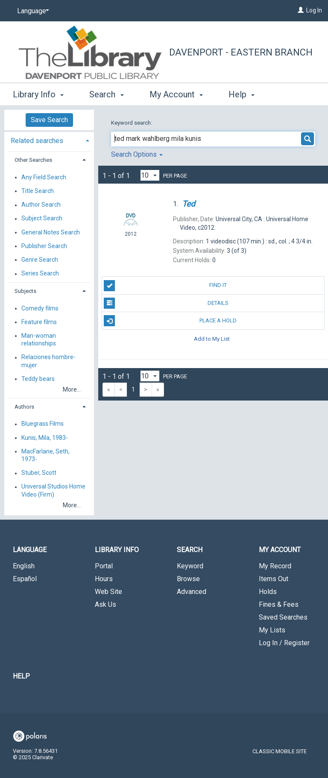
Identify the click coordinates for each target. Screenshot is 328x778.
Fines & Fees (279, 604)
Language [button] (30, 550)
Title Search (37, 190)
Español (25, 579)
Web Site (108, 592)
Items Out (273, 579)
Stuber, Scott (38, 473)
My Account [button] (176, 93)
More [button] (245, 94)
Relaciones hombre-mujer (48, 361)
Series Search (40, 273)
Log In (314, 10)
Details (166, 303)
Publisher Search (44, 246)
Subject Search (41, 218)
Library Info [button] (38, 93)
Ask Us (105, 604)
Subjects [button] (25, 291)
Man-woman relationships (38, 339)
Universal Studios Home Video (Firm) (53, 490)
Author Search (41, 205)
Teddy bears (38, 378)
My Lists (272, 630)
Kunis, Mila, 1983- (44, 437)
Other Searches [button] (33, 160)
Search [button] (106, 93)
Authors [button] (24, 407)
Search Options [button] (137, 154)
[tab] (49, 139)
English (24, 566)
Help (21, 676)
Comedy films (40, 308)
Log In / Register (284, 643)
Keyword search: (132, 123)
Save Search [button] (49, 120)
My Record (275, 566)
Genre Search (39, 259)
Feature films (39, 322)
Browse (188, 579)
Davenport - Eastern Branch (241, 52)
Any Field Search (43, 177)
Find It (165, 285)
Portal (104, 566)
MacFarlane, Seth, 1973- (45, 455)
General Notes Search (50, 232)
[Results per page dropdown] (150, 175)
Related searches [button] (37, 141)
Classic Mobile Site (279, 751)
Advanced (191, 592)
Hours (104, 579)
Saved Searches (283, 617)
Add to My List (212, 338)
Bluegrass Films (42, 424)
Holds (268, 592)
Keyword (190, 566)
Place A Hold (170, 320)
